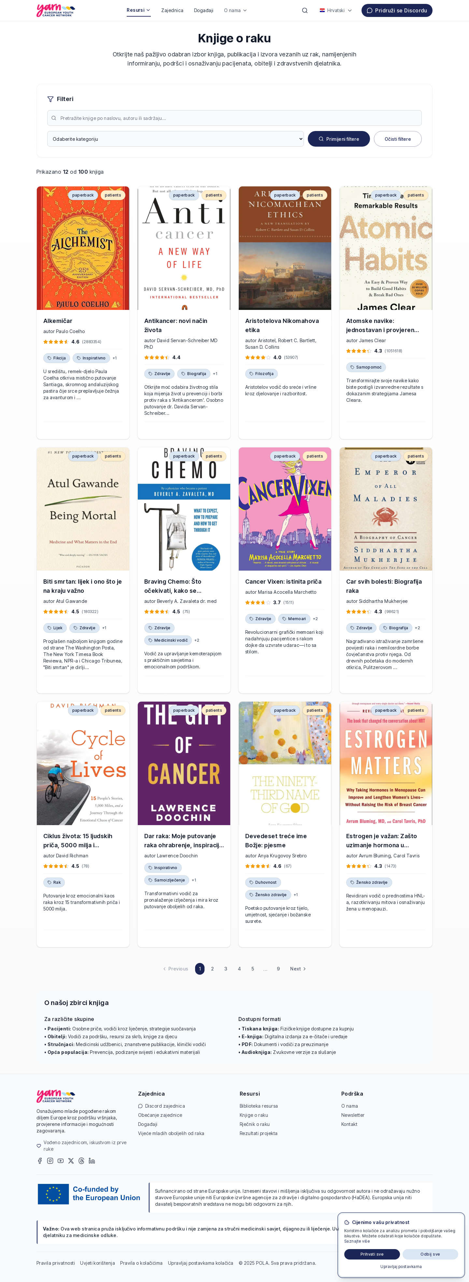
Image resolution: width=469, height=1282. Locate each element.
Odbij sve (430, 1254)
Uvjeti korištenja (97, 1263)
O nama (236, 10)
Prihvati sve (372, 1254)
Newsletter (353, 1115)
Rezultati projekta (259, 1133)
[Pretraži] (305, 10)
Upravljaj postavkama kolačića (201, 1263)
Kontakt (349, 1124)
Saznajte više (357, 1241)
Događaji (204, 10)
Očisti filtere (398, 139)
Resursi (139, 10)
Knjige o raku (254, 1115)
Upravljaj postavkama (401, 1266)
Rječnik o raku (255, 1124)
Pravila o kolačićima (141, 1263)
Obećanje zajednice (160, 1115)
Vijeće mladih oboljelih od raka (171, 1133)
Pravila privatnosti (55, 1263)
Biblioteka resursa (259, 1106)
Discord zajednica (161, 1106)
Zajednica (172, 10)
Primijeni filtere (339, 139)
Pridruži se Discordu (397, 10)
